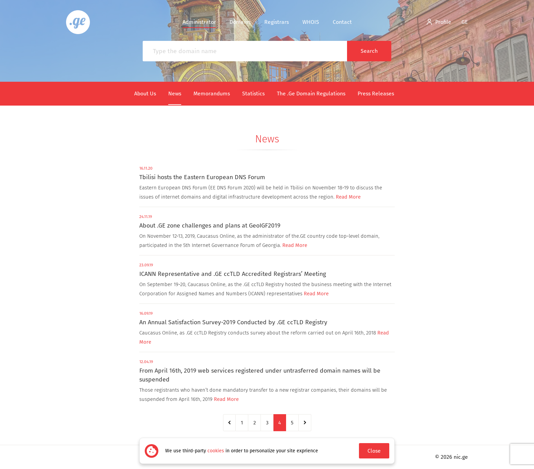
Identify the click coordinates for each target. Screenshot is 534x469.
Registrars (276, 22)
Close (374, 451)
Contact (342, 22)
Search (369, 51)
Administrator (199, 22)
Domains (240, 22)
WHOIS (310, 22)
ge (464, 22)
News (174, 93)
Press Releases (376, 93)
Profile (439, 22)
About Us (145, 93)
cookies (215, 451)
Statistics (253, 93)
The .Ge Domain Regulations (311, 93)
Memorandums (211, 93)
